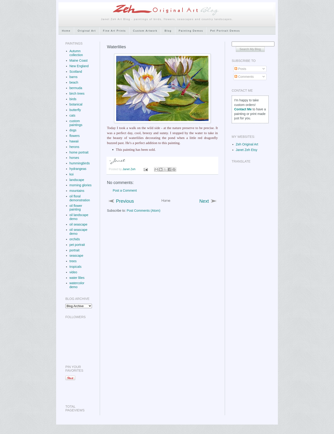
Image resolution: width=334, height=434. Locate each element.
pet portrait (77, 245)
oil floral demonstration (80, 198)
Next (204, 201)
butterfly (75, 110)
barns (74, 77)
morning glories (81, 185)
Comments (244, 76)
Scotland (76, 71)
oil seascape (79, 224)
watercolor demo (77, 285)
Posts (240, 69)
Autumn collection (76, 53)
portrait (75, 250)
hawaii (74, 141)
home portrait (79, 152)
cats (73, 115)
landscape (77, 180)
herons (74, 147)
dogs (73, 130)
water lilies (77, 278)
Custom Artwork (145, 30)
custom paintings (76, 123)
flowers (75, 136)
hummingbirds (80, 163)
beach (74, 82)
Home (66, 30)
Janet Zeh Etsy (246, 150)
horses (74, 158)
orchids (75, 239)
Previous (125, 201)
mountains (77, 191)
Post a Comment (125, 190)
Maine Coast (79, 60)
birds (73, 99)
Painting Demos (191, 30)
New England (79, 66)
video (73, 272)
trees (73, 261)
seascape (76, 255)
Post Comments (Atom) (143, 210)
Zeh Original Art (247, 144)
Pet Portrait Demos (225, 30)
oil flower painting (76, 207)
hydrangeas (78, 169)
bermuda (76, 88)
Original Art (87, 30)
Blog (167, 30)
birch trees (77, 93)
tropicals (76, 266)
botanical (76, 104)
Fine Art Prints (114, 30)
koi (72, 174)
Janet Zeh (130, 169)
